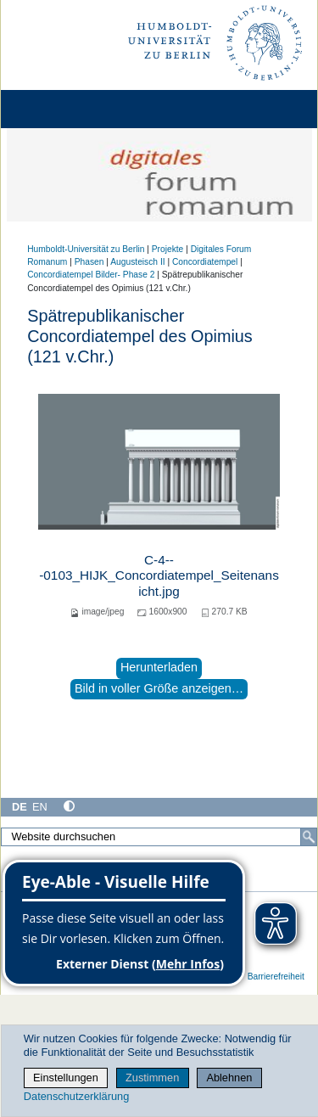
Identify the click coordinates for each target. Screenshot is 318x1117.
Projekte (168, 249)
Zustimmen (152, 1077)
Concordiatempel (204, 262)
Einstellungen (65, 1077)
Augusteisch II (137, 262)
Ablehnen (229, 1077)
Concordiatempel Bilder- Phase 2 (90, 274)
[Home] (61, 109)
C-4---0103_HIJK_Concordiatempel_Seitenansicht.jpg (159, 575)
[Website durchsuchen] (159, 837)
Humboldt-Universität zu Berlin (85, 249)
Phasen (89, 262)
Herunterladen (159, 667)
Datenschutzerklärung (76, 1096)
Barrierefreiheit (276, 976)
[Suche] (308, 837)
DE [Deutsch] (19, 806)
